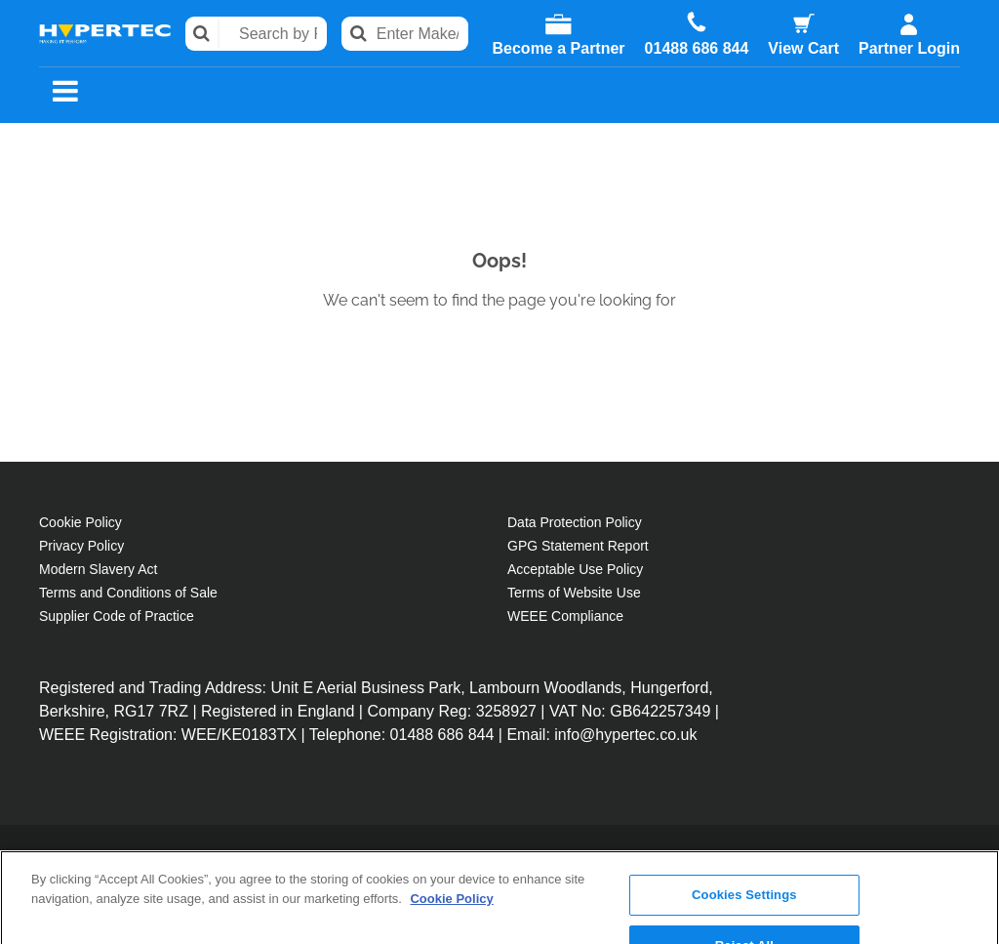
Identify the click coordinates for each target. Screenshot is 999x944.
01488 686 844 (697, 49)
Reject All (744, 868)
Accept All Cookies (744, 919)
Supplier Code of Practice (116, 616)
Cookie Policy (80, 522)
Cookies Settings (744, 818)
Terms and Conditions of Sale (128, 592)
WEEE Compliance (565, 616)
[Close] (967, 864)
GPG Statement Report (578, 546)
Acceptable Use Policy (575, 569)
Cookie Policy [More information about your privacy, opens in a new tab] (451, 821)
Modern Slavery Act (98, 569)
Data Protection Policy (574, 522)
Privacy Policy (81, 546)
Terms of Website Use (574, 592)
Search (202, 34)
